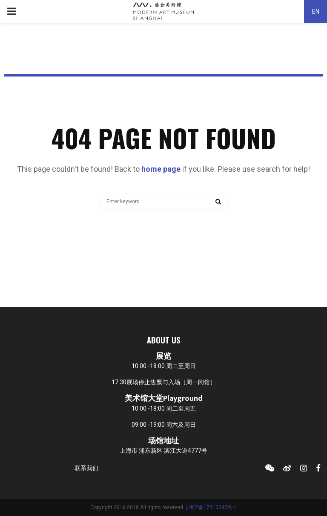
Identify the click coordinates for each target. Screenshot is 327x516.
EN (315, 11)
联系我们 (86, 468)
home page (161, 168)
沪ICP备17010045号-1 (211, 507)
